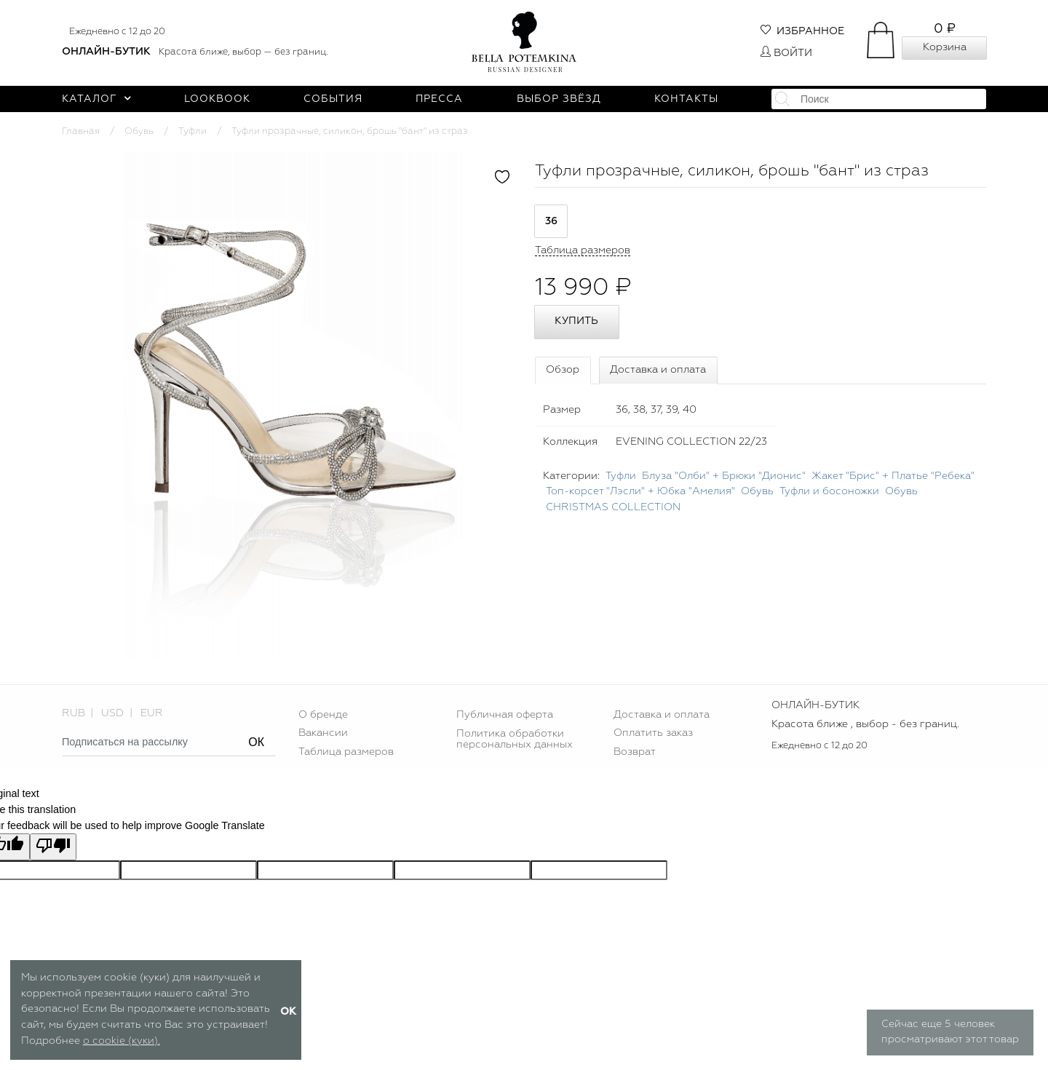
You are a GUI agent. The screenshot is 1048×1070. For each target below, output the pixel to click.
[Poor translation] (53, 846)
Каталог (96, 99)
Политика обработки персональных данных (514, 739)
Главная (81, 131)
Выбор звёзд (559, 99)
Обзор (562, 370)
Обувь (139, 131)
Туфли (192, 131)
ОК (256, 742)
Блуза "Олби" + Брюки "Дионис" (724, 476)
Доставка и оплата (658, 370)
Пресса (439, 99)
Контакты (686, 99)
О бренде (323, 715)
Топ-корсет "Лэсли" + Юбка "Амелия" (640, 491)
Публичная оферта (504, 715)
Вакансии (323, 733)
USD (112, 713)
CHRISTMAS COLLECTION (613, 507)
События (332, 99)
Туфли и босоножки (829, 491)
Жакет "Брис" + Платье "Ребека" (892, 476)
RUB (73, 713)
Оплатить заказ (653, 733)
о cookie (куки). (121, 1041)
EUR (151, 713)
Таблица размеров (346, 752)
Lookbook (217, 99)
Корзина (944, 47)
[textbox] (878, 99)
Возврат (635, 752)
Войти (786, 53)
